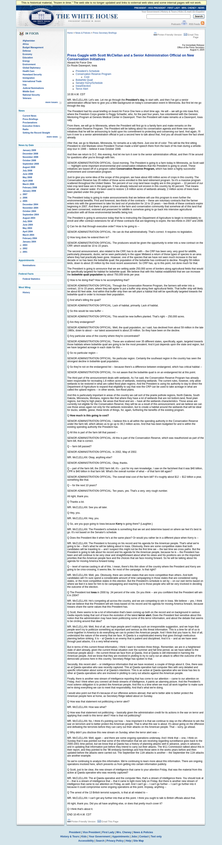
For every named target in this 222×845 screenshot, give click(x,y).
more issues (51, 102)
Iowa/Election (83, 85)
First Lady (108, 832)
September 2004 (31, 214)
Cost (86, 77)
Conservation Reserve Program (93, 74)
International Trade (32, 81)
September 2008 (31, 164)
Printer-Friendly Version (167, 34)
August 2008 (29, 167)
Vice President (91, 832)
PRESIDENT (140, 8)
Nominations (29, 265)
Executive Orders (31, 126)
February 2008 (30, 187)
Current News (29, 116)
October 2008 (29, 160)
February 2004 (30, 238)
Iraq (24, 85)
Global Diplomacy (31, 68)
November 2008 (30, 157)
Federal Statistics (31, 279)
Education (28, 57)
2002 (25, 248)
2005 (25, 201)
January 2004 (29, 242)
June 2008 (28, 174)
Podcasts (176, 24)
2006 (25, 198)
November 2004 (30, 208)
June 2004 (28, 225)
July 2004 (27, 221)
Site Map (138, 840)
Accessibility (86, 840)
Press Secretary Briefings (105, 33)
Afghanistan (29, 41)
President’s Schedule (88, 71)
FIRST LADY (173, 8)
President (75, 832)
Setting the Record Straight (36, 133)
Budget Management (33, 47)
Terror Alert (82, 88)
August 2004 (29, 218)
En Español (198, 12)
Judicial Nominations (33, 88)
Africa (26, 44)
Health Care (28, 71)
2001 (25, 252)
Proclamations (30, 122)
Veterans (27, 98)
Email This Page (107, 821)
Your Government (150, 12)
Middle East (28, 91)
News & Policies (82, 33)
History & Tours (169, 12)
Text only (156, 836)
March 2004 (28, 235)
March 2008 (28, 184)
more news (52, 137)
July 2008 (27, 170)
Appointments (120, 836)
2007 (25, 194)
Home (70, 33)
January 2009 (29, 150)
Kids (180, 12)
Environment (29, 64)
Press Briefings (30, 119)
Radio (26, 129)
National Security (31, 95)
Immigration (29, 78)
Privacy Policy (114, 840)
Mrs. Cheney (123, 832)
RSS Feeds (194, 24)
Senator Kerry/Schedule (89, 82)
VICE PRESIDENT (157, 8)
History (26, 292)
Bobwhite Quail (84, 79)
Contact (144, 836)
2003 (25, 245)
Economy (27, 54)
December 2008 (30, 154)
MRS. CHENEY (189, 8)
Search (100, 840)
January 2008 (29, 191)
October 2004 (29, 211)
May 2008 (27, 177)
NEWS (201, 8)
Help (128, 840)
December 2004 (30, 204)
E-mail (188, 12)
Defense (27, 51)
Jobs (134, 836)
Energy (26, 61)
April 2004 (28, 231)
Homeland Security (32, 74)
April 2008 (28, 181)
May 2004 (27, 228)
